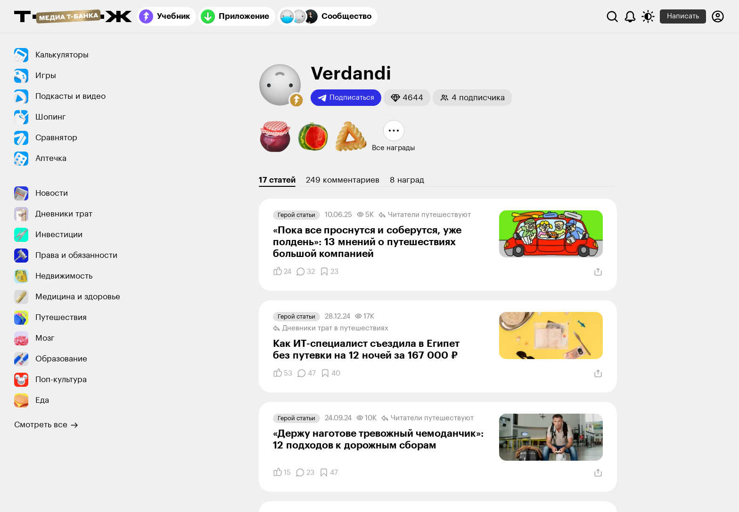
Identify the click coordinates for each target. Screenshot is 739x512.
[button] (296, 100)
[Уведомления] (630, 16)
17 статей (277, 180)
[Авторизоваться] (718, 16)
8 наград (407, 180)
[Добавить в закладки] (329, 271)
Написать (683, 16)
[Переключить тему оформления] (648, 16)
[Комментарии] (305, 271)
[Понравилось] (282, 271)
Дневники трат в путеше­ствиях (330, 328)
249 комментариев (342, 180)
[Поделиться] (598, 272)
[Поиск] (612, 16)
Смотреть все (46, 425)
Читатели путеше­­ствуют (424, 215)
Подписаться (346, 98)
